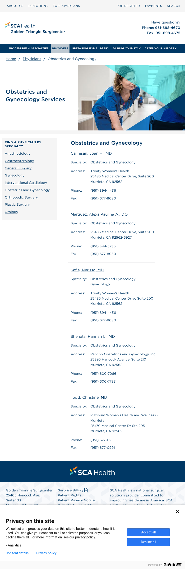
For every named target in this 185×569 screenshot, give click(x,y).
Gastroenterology (19, 161)
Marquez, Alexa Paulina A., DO (99, 214)
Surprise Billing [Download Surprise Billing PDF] (73, 490)
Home (11, 59)
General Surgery (18, 168)
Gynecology (14, 175)
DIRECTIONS (38, 6)
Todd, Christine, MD (89, 397)
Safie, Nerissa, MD (87, 270)
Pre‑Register (128, 6)
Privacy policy (46, 553)
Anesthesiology (17, 153)
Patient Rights (69, 495)
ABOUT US (15, 6)
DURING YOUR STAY (127, 48)
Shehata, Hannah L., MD (93, 336)
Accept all (148, 532)
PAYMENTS (153, 6)
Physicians (32, 59)
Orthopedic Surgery (21, 197)
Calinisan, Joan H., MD (91, 153)
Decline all (148, 542)
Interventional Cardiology (26, 183)
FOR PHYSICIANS (66, 6)
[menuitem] (15, 6)
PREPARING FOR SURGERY (90, 48)
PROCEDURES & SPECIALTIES (28, 48)
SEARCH (173, 6)
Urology (11, 212)
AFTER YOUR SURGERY (160, 48)
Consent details (17, 553)
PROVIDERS (60, 48)
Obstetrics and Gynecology (27, 190)
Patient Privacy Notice (76, 500)
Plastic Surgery (17, 204)
